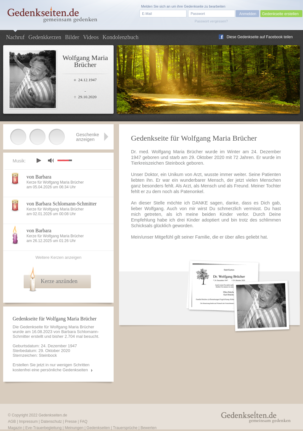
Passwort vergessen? (211, 21)
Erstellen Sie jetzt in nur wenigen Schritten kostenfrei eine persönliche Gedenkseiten (51, 367)
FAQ (83, 421)
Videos (91, 37)
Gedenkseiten (98, 428)
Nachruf (15, 37)
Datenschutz (51, 421)
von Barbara (39, 176)
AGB (12, 421)
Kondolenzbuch (121, 37)
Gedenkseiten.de (53, 415)
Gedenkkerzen (44, 37)
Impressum (28, 421)
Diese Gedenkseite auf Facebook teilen (260, 37)
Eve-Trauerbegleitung (43, 428)
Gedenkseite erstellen (280, 14)
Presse (71, 421)
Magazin (15, 428)
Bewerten (148, 428)
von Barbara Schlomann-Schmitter (62, 203)
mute (51, 160)
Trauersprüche (125, 428)
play (38, 160)
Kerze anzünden (59, 281)
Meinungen (74, 428)
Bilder (72, 37)
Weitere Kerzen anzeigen (58, 257)
